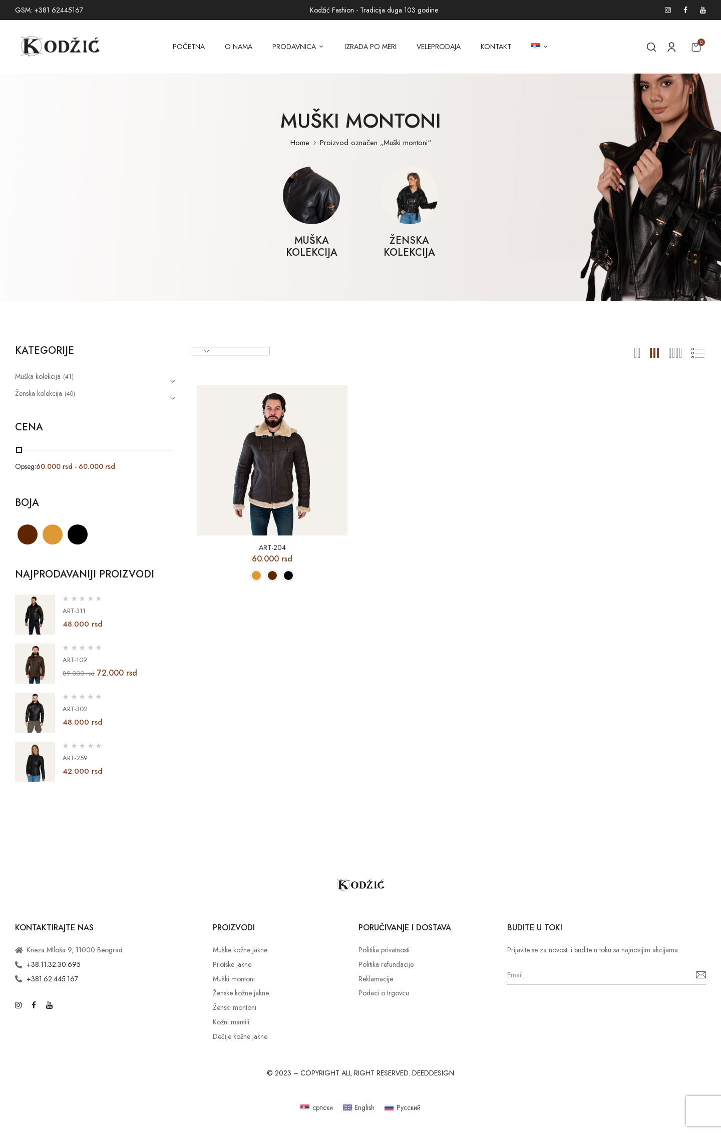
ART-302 (75, 709)
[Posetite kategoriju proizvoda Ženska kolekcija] (409, 195)
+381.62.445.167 (52, 979)
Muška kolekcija (311, 247)
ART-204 (272, 547)
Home (299, 142)
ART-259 (75, 758)
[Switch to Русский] (403, 1107)
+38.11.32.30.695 (54, 964)
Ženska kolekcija (409, 247)
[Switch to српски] (316, 1107)
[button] (696, 47)
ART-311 (74, 611)
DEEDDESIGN (433, 1073)
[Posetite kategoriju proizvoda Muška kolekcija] (311, 195)
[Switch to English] (359, 1107)
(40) (70, 393)
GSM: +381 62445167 (49, 10)
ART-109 (75, 660)
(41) (68, 376)
